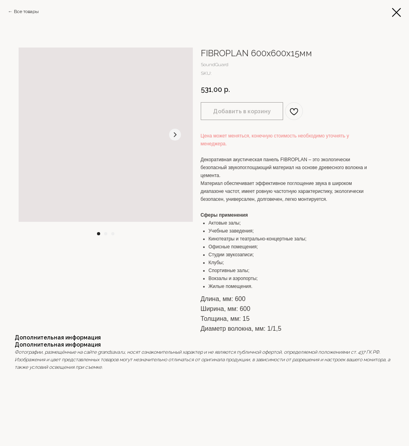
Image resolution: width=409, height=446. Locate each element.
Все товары (26, 11)
